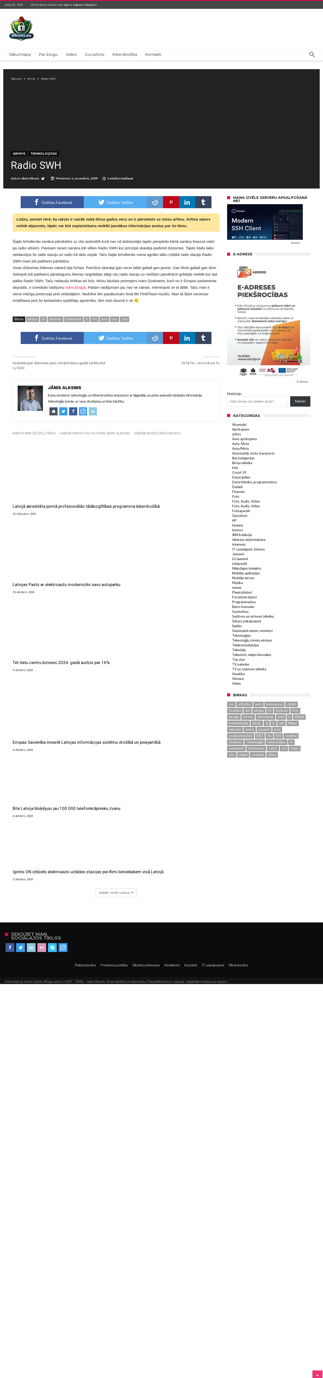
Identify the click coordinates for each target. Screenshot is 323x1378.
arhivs (33, 79)
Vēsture (238, 695)
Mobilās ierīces (243, 595)
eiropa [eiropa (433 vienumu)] (259, 727)
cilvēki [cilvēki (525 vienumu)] (291, 721)
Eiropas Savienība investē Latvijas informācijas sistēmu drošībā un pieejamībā (44, 927)
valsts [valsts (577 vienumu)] (273, 765)
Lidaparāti (239, 580)
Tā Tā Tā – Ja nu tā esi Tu (172, 376)
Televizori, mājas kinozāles (251, 671)
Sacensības (240, 628)
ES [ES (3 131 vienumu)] (270, 727)
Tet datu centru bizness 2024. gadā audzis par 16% (182, 849)
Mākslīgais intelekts (246, 585)
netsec (237, 604)
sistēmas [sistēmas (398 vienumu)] (235, 759)
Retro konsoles (243, 623)
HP (234, 537)
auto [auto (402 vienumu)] (258, 721)
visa (124, 336)
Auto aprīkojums (244, 456)
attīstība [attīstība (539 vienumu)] (244, 721)
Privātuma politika (114, 1359)
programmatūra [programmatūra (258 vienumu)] (240, 752)
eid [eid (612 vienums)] (247, 727)
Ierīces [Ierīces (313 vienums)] (248, 733)
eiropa (32, 336)
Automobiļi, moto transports (253, 470)
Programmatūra (244, 619)
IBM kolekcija (242, 551)
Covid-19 (239, 489)
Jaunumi (238, 571)
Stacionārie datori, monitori (252, 647)
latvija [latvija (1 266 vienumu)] (256, 740)
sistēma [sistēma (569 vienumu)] (291, 752)
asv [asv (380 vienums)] (231, 721)
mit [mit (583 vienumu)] (281, 740)
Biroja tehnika (242, 480)
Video (236, 700)
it (87, 336)
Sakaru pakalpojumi (246, 638)
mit (94, 336)
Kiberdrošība (238, 1359)
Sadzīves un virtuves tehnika (253, 633)
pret (104, 336)
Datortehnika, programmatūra (254, 499)
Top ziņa (238, 676)
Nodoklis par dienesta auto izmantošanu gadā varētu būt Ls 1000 (61, 379)
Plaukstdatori (242, 609)
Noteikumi (172, 1359)
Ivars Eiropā (75, 304)
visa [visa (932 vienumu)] (232, 771)
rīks (114, 336)
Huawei (237, 542)
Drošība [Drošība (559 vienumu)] (235, 727)
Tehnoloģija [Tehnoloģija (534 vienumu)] (254, 759)
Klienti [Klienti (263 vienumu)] (299, 733)
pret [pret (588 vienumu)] (277, 746)
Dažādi (237, 503)
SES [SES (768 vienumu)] (278, 752)
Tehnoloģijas (45, 170)
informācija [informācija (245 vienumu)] (265, 733)
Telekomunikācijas (245, 662)
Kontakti (190, 1359)
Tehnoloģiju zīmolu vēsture (252, 657)
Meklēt (300, 418)
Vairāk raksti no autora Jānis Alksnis (95, 450)
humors (237, 547)
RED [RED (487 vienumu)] (260, 752)
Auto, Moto (240, 460)
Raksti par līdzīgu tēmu (34, 450)
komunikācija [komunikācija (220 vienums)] (238, 740)
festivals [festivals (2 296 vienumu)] (282, 727)
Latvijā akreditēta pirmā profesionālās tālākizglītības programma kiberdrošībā (39, 518)
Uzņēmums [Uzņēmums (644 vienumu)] (256, 765)
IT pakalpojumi (213, 1359)
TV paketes (240, 681)
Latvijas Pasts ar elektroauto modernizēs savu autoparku (110, 514)
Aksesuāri (239, 441)
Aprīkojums (240, 446)
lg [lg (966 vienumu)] (266, 740)
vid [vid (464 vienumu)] (284, 765)
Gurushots (240, 532)
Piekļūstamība (85, 1359)
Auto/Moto (240, 465)
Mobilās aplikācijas (246, 590)
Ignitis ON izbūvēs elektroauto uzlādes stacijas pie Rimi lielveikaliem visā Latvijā (182, 1260)
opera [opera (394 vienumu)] (249, 746)
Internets (239, 561)
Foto (235, 513)
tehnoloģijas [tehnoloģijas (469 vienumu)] (276, 759)
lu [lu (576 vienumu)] (273, 740)
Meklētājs (234, 411)
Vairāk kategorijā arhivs (157, 450)
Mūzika (237, 599)
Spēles (237, 643)
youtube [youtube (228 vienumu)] (258, 771)
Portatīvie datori (244, 614)
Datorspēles (241, 494)
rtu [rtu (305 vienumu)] (269, 752)
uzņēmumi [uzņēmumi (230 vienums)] (236, 765)
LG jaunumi (240, 575)
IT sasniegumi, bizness (248, 566)
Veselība (238, 690)
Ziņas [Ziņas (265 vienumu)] (272, 771)
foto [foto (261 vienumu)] (295, 727)
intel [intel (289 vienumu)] (281, 733)
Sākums (18, 79)
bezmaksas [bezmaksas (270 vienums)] (274, 721)
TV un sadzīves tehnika (249, 686)
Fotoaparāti (241, 527)
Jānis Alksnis (32, 195)
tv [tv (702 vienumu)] (291, 759)
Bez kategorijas (243, 475)
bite (235, 484)
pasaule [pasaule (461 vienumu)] (264, 746)
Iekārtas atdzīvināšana (248, 556)
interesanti (74, 336)
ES (43, 336)
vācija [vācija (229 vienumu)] (243, 771)
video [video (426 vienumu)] (294, 765)
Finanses (238, 508)
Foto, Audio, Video (246, 518)
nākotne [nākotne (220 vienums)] (235, 746)
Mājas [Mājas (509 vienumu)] (292, 740)
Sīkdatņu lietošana (146, 1359)
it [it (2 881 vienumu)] (289, 733)
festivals (55, 336)
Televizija (239, 667)
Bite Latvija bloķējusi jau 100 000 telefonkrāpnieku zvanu (114, 1257)
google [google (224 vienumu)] (234, 733)
